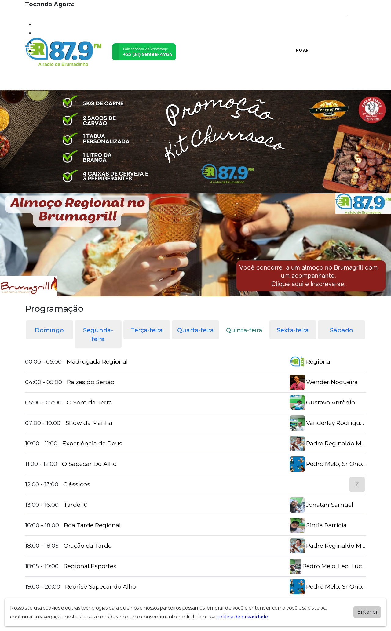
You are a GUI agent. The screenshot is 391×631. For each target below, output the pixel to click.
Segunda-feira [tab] (98, 334)
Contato (220, 81)
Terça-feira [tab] (147, 330)
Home (34, 81)
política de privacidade (242, 617)
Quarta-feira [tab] (195, 330)
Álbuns (197, 81)
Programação (62, 81)
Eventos (115, 81)
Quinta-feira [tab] (244, 330)
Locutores (141, 81)
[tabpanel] (195, 474)
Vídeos (92, 81)
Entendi (367, 612)
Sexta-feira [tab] (293, 330)
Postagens (172, 81)
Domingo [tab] (49, 330)
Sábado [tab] (341, 330)
